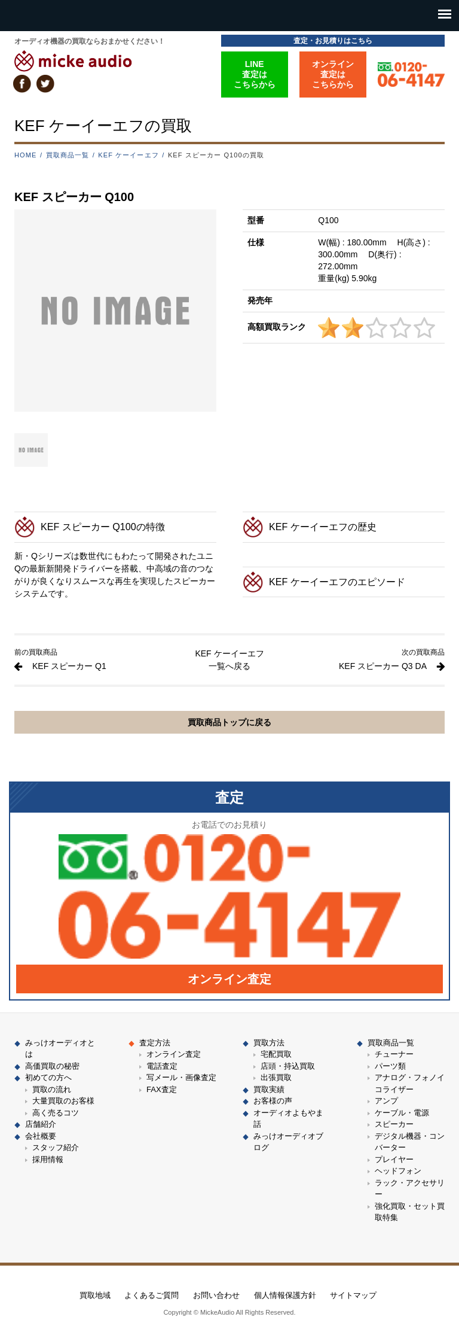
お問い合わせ (216, 1295)
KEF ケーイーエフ (128, 155)
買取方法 (268, 1042)
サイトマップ (353, 1295)
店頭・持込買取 (288, 1066)
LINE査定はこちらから (255, 74)
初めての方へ (48, 1077)
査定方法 (154, 1042)
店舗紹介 (40, 1124)
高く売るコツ (55, 1112)
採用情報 (47, 1159)
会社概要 (40, 1136)
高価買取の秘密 (52, 1066)
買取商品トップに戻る (229, 722)
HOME (25, 155)
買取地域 (95, 1295)
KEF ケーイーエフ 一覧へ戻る (229, 660)
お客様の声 (272, 1100)
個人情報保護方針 (285, 1295)
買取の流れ (51, 1089)
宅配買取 (276, 1054)
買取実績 (268, 1089)
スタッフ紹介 (55, 1147)
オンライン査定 (173, 1054)
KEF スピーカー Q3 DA (383, 666)
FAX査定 (161, 1089)
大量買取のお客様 (63, 1100)
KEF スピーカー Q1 (69, 666)
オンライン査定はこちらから (333, 74)
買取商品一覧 (68, 155)
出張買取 (276, 1077)
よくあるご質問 (151, 1295)
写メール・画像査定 (181, 1077)
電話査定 (162, 1066)
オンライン (229, 979)
